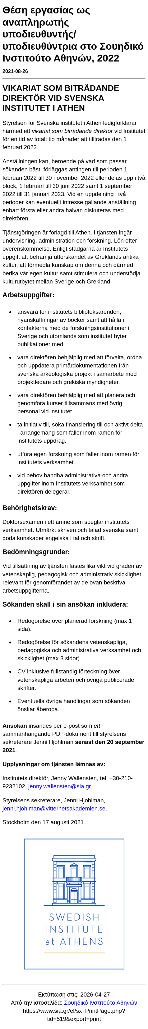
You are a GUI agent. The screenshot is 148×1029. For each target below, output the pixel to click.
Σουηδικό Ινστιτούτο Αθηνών (100, 1002)
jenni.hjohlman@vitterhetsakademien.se (53, 808)
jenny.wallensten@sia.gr (59, 786)
